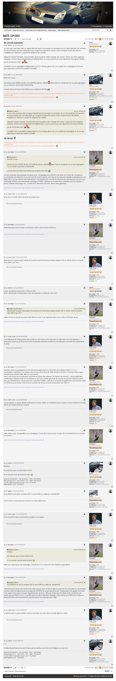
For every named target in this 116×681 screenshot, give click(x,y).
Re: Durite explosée (13, 43)
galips (91, 496)
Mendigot (92, 165)
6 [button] (109, 39)
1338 (97, 92)
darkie (91, 287)
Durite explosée (11, 35)
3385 (97, 211)
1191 (97, 49)
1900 (97, 480)
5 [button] (107, 39)
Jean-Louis (92, 205)
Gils (90, 85)
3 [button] (102, 39)
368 (97, 294)
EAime (91, 473)
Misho (91, 42)
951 (97, 503)
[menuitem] (18, 26)
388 (97, 172)
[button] (96, 39)
